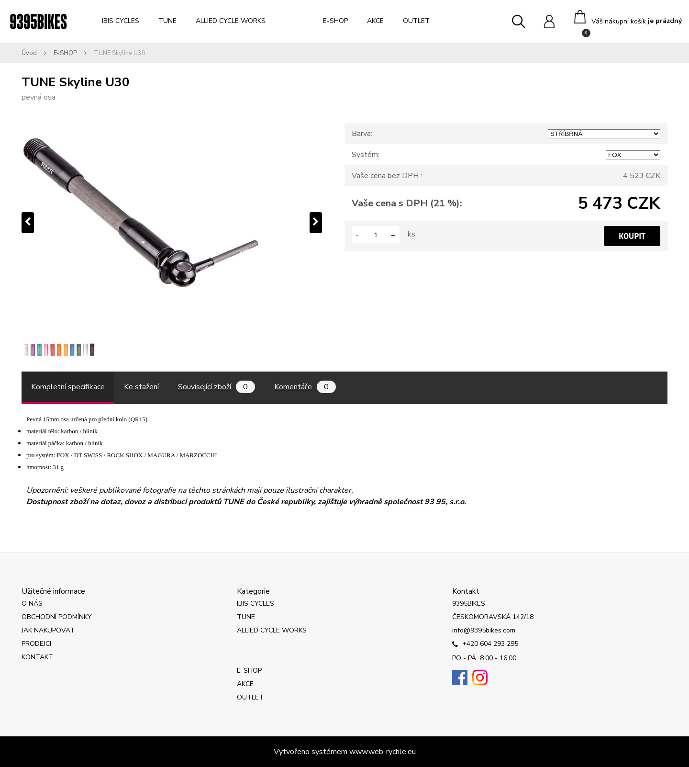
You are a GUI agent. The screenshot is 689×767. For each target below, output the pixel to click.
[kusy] (376, 234)
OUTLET (416, 20)
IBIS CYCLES (120, 20)
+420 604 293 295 (485, 644)
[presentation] (28, 222)
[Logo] (38, 21)
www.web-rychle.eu (382, 751)
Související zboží (216, 387)
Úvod (29, 53)
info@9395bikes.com (483, 630)
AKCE (375, 20)
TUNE (167, 20)
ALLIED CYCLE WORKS (231, 20)
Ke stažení (141, 387)
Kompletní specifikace (68, 387)
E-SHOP (335, 20)
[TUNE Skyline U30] (172, 222)
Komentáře (305, 387)
